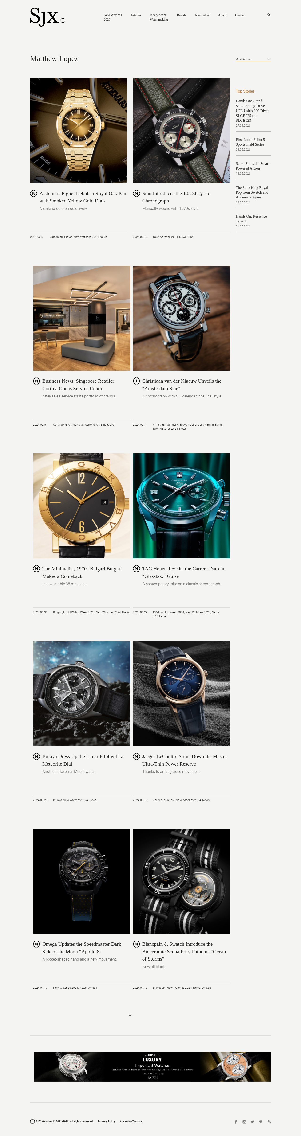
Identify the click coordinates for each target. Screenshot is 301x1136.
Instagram (244, 1122)
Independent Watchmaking (159, 17)
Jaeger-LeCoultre (164, 800)
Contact (240, 15)
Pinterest (260, 1122)
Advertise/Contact (131, 1121)
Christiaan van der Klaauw (169, 424)
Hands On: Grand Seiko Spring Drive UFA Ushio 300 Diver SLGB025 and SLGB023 (252, 110)
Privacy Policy (106, 1121)
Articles (136, 15)
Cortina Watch (62, 424)
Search (269, 15)
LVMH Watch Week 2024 (79, 612)
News (103, 237)
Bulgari (57, 612)
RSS (268, 1122)
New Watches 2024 (86, 237)
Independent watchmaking (205, 424)
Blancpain (159, 987)
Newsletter (202, 15)
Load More (130, 1015)
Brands (181, 15)
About (222, 15)
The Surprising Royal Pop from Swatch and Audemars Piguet (252, 192)
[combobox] (253, 59)
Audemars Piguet (61, 237)
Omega (92, 987)
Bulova (57, 800)
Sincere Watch (90, 424)
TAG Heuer (160, 616)
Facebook (236, 1122)
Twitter (252, 1122)
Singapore (107, 424)
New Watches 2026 (113, 17)
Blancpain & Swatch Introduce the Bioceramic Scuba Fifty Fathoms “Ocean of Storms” (184, 951)
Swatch (206, 987)
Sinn (191, 237)
